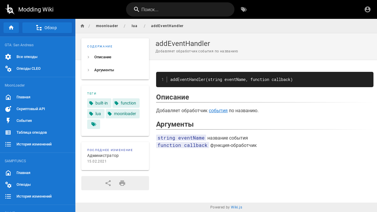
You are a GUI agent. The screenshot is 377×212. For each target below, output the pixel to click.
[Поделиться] (108, 183)
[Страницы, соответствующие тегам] (93, 124)
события (218, 110)
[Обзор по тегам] (244, 9)
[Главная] (11, 27)
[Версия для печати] (122, 183)
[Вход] (368, 9)
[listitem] (115, 57)
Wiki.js (236, 207)
